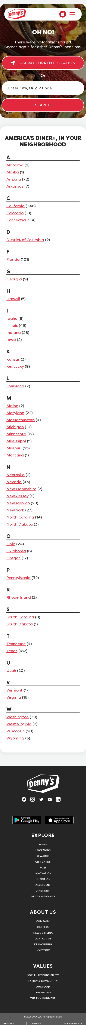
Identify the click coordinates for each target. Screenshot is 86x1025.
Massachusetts (20, 420)
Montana (15, 455)
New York (15, 510)
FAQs (43, 867)
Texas (11, 651)
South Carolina (20, 617)
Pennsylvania (18, 577)
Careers (43, 927)
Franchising (43, 944)
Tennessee (16, 643)
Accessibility (73, 1023)
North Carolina (20, 517)
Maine (12, 405)
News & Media (43, 932)
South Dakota (19, 624)
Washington (17, 717)
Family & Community (43, 980)
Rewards (43, 856)
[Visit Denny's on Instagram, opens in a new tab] (34, 801)
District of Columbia (25, 239)
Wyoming (15, 738)
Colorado (15, 213)
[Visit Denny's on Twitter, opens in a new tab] (43, 801)
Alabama (15, 165)
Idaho (11, 318)
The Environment (43, 998)
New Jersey (17, 496)
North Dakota (19, 524)
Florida (13, 259)
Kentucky (15, 366)
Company (43, 921)
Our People (43, 992)
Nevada (14, 482)
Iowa (11, 339)
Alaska (12, 172)
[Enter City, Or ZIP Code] (43, 88)
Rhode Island (18, 597)
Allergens (43, 884)
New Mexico (18, 503)
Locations (43, 850)
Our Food (43, 986)
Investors (43, 950)
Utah (11, 670)
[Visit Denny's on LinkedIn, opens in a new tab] (60, 801)
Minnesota (16, 434)
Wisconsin (15, 731)
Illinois (12, 325)
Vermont (14, 690)
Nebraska (15, 475)
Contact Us (43, 938)
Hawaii (13, 298)
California (15, 206)
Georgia (14, 279)
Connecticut (17, 220)
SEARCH (43, 105)
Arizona (13, 179)
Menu (43, 844)
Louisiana (15, 386)
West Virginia (18, 724)
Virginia (13, 697)
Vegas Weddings (43, 896)
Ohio (10, 544)
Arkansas (14, 186)
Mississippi (16, 441)
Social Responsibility (43, 975)
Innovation (43, 873)
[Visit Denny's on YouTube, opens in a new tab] (51, 801)
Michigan (15, 427)
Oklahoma (16, 551)
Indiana (13, 332)
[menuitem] (62, 14)
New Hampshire (21, 489)
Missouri (14, 448)
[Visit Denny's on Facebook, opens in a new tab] (26, 801)
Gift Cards (43, 861)
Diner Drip (43, 890)
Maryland (15, 412)
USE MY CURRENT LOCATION (43, 63)
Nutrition (43, 879)
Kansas (13, 359)
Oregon (13, 558)
